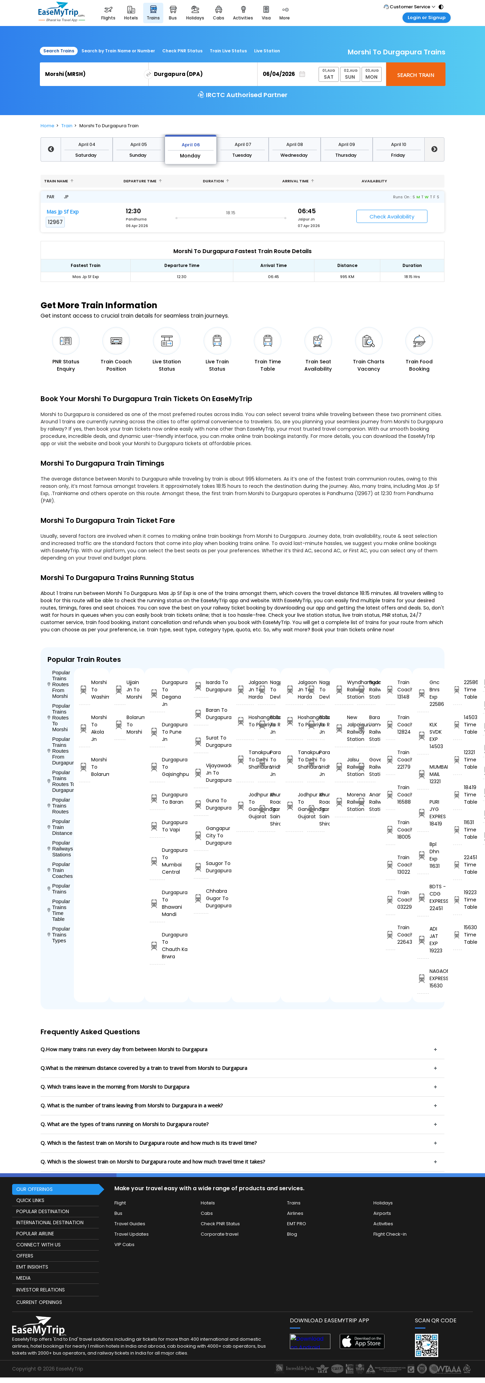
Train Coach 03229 (390, 899)
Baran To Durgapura (201, 714)
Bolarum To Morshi (119, 724)
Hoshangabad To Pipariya (245, 721)
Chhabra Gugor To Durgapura (201, 898)
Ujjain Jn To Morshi (119, 689)
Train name (58, 181)
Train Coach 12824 (390, 724)
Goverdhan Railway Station (366, 767)
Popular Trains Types (58, 934)
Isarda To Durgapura (201, 686)
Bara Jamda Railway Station (366, 728)
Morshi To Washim (84, 689)
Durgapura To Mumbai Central (157, 861)
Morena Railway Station (344, 802)
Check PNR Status (182, 51)
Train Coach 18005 (390, 829)
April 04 (86, 144)
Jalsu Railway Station (344, 767)
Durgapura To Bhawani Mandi (157, 903)
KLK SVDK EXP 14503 (423, 735)
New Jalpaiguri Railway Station (344, 728)
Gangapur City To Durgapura (201, 835)
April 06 (191, 144)
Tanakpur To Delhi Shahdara (245, 759)
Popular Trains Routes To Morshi (58, 717)
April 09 (346, 144)
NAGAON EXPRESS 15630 (423, 978)
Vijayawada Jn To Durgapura (201, 773)
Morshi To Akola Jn (84, 728)
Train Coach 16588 (390, 794)
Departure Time (142, 181)
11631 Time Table (457, 829)
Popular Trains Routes (58, 805)
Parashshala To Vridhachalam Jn (266, 763)
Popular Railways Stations (60, 848)
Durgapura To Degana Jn (157, 693)
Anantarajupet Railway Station (366, 802)
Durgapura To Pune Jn (157, 732)
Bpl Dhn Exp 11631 (423, 855)
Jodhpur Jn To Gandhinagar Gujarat (245, 805)
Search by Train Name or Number (118, 51)
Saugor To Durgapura (201, 867)
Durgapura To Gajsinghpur (157, 767)
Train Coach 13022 (390, 864)
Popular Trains (58, 888)
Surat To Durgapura (201, 741)
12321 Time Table (457, 759)
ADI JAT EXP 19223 (423, 939)
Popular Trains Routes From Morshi (58, 684)
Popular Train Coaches (60, 870)
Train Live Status (228, 51)
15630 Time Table (457, 934)
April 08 (294, 144)
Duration (216, 181)
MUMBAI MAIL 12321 (423, 774)
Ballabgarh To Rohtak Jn (266, 724)
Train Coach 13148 (390, 689)
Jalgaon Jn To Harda (245, 689)
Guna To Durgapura (201, 804)
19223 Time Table (457, 899)
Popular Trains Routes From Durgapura (60, 751)
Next (434, 149)
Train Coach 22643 (390, 934)
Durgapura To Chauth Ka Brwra (157, 945)
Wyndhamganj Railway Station (344, 689)
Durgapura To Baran (157, 798)
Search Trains (58, 51)
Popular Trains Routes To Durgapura (60, 781)
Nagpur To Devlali (266, 689)
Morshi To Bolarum (84, 767)
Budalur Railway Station (366, 689)
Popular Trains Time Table (58, 910)
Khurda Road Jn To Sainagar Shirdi (266, 809)
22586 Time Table (457, 689)
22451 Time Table (457, 864)
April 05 (138, 144)
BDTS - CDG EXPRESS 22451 (423, 897)
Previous (51, 149)
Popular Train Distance (59, 827)
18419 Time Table (457, 794)
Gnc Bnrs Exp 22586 (423, 693)
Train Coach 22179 (390, 759)
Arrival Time (298, 181)
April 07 (243, 144)
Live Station (267, 51)
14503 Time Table (457, 724)
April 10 (398, 144)
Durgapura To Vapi (157, 826)
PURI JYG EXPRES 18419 (423, 812)
